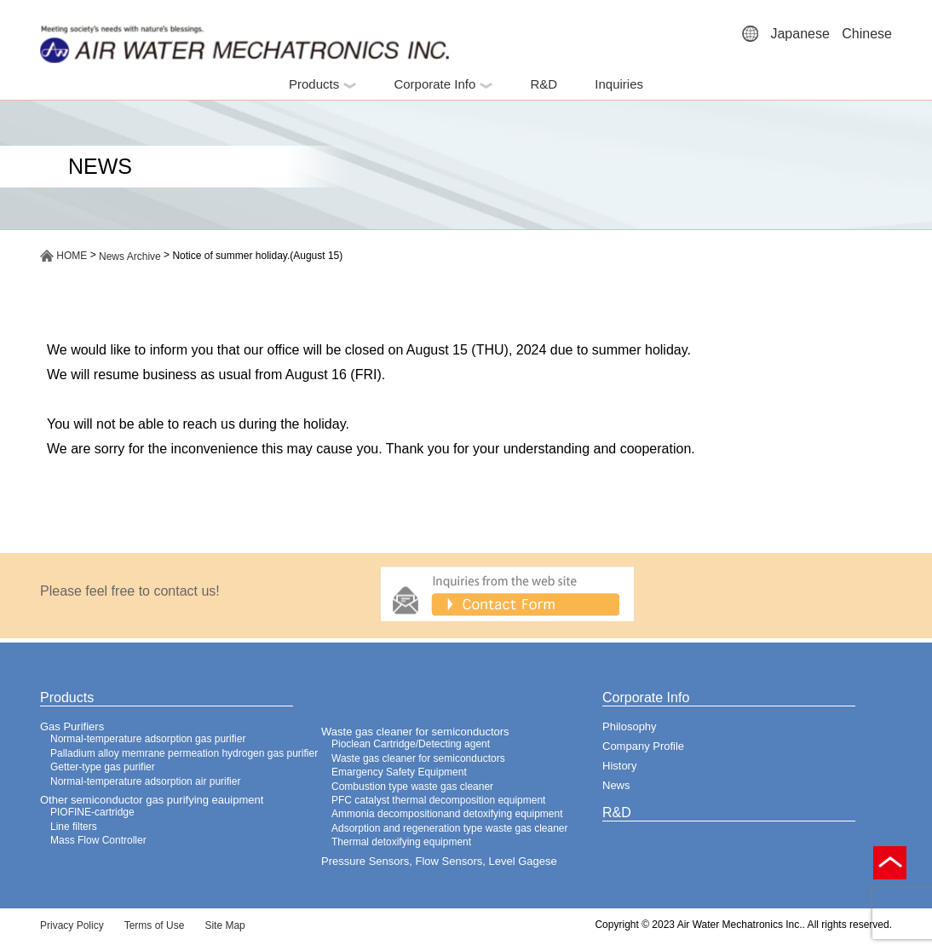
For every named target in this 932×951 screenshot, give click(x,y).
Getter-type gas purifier (102, 767)
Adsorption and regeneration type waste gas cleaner (449, 828)
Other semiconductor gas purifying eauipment (151, 799)
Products (322, 84)
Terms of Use (154, 925)
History (619, 765)
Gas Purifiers (72, 726)
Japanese (799, 33)
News (616, 785)
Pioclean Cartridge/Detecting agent (410, 744)
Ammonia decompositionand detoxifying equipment (447, 814)
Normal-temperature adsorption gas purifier (147, 739)
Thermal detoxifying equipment (401, 842)
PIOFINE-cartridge (92, 812)
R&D (543, 84)
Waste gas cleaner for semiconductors (415, 731)
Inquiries (619, 84)
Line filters (73, 827)
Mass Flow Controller (98, 840)
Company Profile (643, 746)
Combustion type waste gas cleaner (412, 786)
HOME (63, 256)
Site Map (224, 925)
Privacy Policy (72, 925)
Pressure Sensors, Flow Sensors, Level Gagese (439, 861)
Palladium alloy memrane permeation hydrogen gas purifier (184, 753)
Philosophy (629, 726)
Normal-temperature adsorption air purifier (145, 781)
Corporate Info (443, 84)
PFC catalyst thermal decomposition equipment (438, 800)
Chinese (867, 33)
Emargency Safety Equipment (399, 772)
